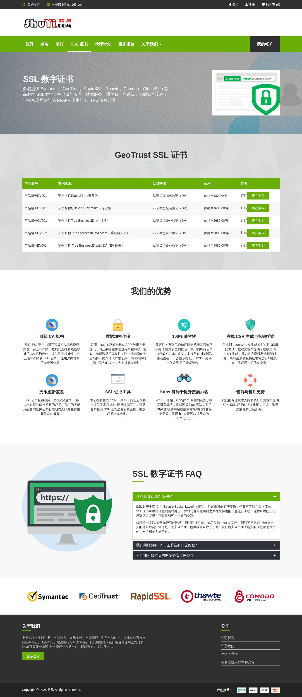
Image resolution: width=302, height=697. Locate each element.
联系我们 (227, 646)
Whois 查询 (229, 654)
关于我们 (151, 44)
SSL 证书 (79, 44)
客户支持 (31, 4)
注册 (250, 4)
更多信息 (33, 656)
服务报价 (126, 44)
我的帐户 (265, 44)
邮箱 (59, 44)
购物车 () (271, 4)
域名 (44, 44)
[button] (206, 496)
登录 (234, 4)
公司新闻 (227, 638)
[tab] (206, 496)
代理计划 (103, 44)
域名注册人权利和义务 (238, 662)
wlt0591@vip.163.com (65, 4)
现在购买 (250, 195)
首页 (29, 44)
